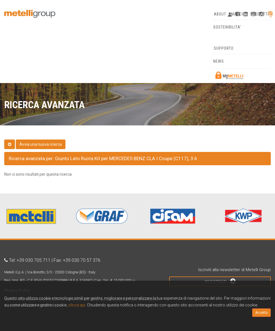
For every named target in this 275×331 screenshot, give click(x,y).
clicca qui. (77, 305)
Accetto (261, 313)
